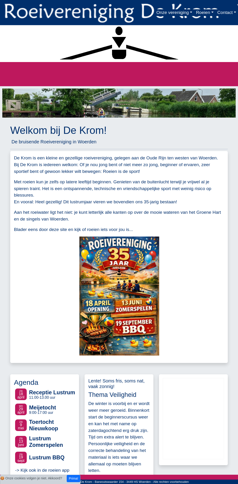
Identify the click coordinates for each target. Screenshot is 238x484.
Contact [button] (225, 12)
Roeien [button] (203, 12)
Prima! (73, 478)
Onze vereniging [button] (172, 12)
